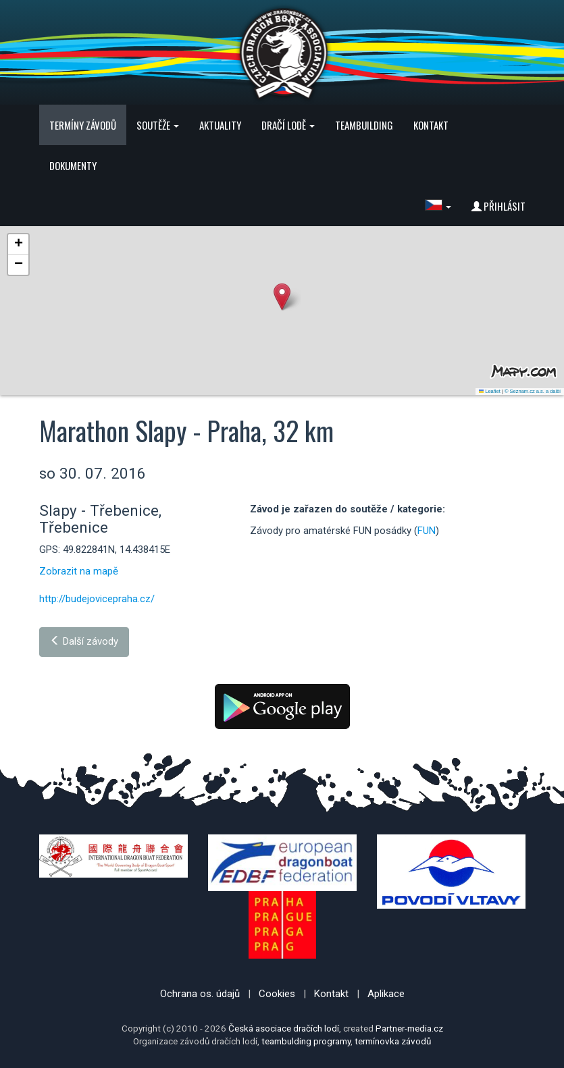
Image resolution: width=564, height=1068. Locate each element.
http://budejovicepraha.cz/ (97, 599)
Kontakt (430, 124)
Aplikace (386, 994)
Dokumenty (73, 165)
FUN (426, 531)
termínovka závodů (393, 1041)
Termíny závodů (82, 124)
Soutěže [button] (157, 124)
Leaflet (490, 391)
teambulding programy (306, 1041)
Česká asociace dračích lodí (283, 1028)
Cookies (277, 994)
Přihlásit (498, 205)
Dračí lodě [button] (288, 124)
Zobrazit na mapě (78, 571)
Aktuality (220, 124)
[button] (438, 206)
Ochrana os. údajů (200, 994)
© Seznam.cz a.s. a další (533, 391)
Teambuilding (364, 124)
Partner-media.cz (409, 1028)
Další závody (84, 641)
